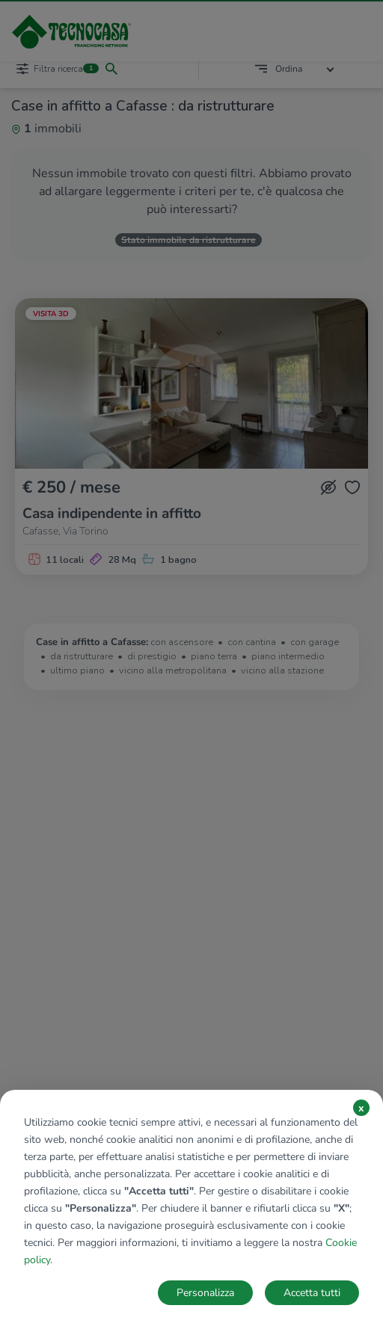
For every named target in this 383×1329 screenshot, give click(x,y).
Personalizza (205, 1293)
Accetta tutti (312, 1293)
